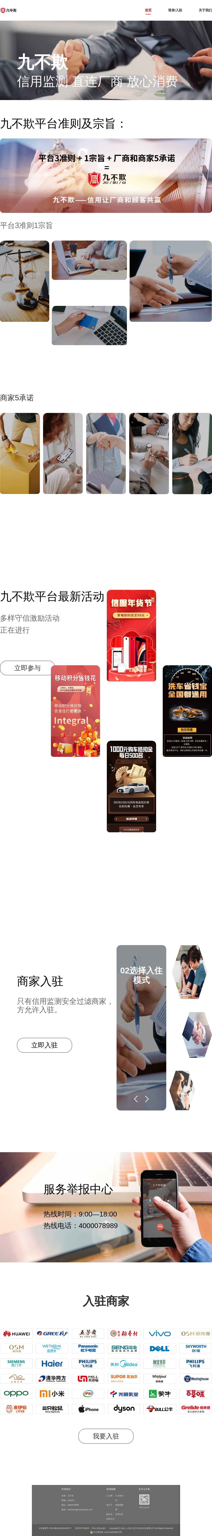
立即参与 (27, 668)
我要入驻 (106, 1436)
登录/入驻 (175, 10)
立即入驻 (44, 1045)
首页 (148, 10)
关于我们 (205, 10)
